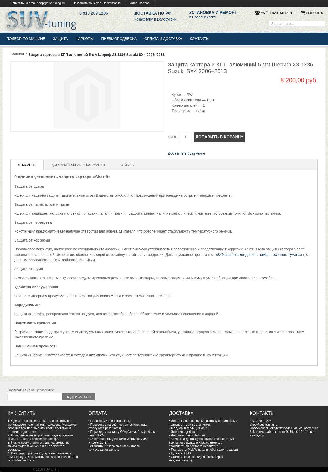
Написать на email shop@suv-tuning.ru (37, 3)
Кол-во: (173, 137)
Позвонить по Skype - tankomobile (96, 3)
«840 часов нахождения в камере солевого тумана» (259, 255)
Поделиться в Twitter (226, 154)
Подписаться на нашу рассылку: (31, 390)
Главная (17, 54)
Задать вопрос (138, 3)
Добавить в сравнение (186, 153)
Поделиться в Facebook (216, 154)
